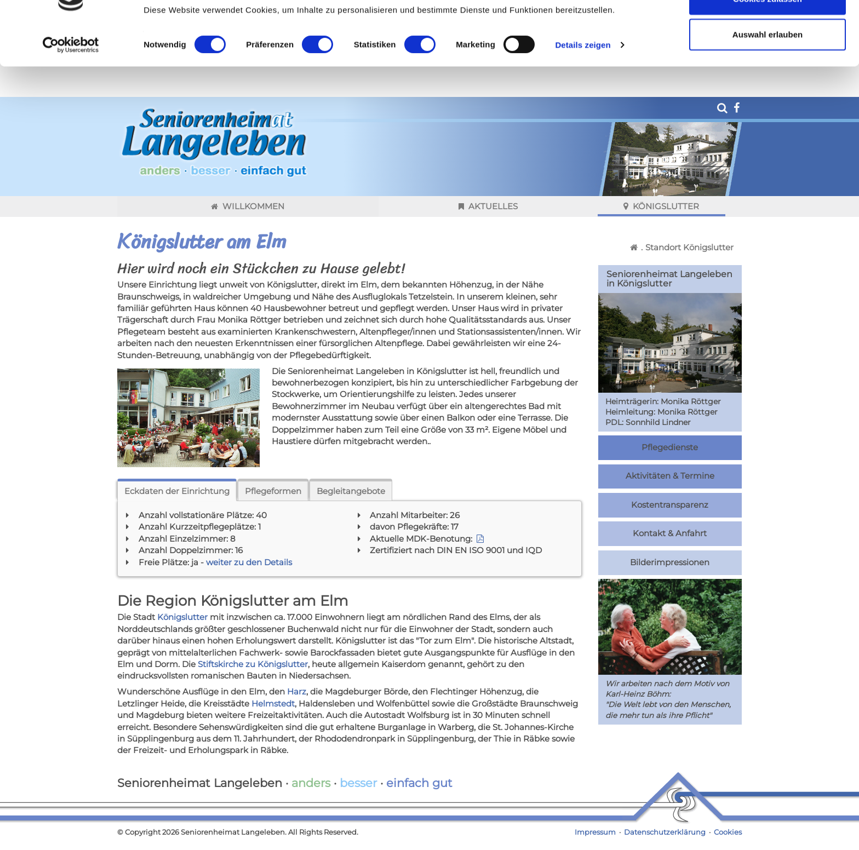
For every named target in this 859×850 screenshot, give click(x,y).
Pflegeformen (273, 491)
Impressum (595, 832)
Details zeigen (582, 75)
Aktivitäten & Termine (670, 476)
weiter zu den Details (249, 562)
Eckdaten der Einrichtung (177, 491)
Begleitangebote (351, 491)
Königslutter (661, 206)
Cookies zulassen (767, 28)
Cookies (728, 832)
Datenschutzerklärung (665, 832)
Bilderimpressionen (669, 562)
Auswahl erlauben (767, 65)
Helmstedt (273, 703)
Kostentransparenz (669, 505)
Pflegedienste (670, 447)
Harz (296, 691)
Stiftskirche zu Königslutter (253, 664)
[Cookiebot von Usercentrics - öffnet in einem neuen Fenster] (71, 75)
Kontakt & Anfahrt (670, 533)
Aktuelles (488, 206)
